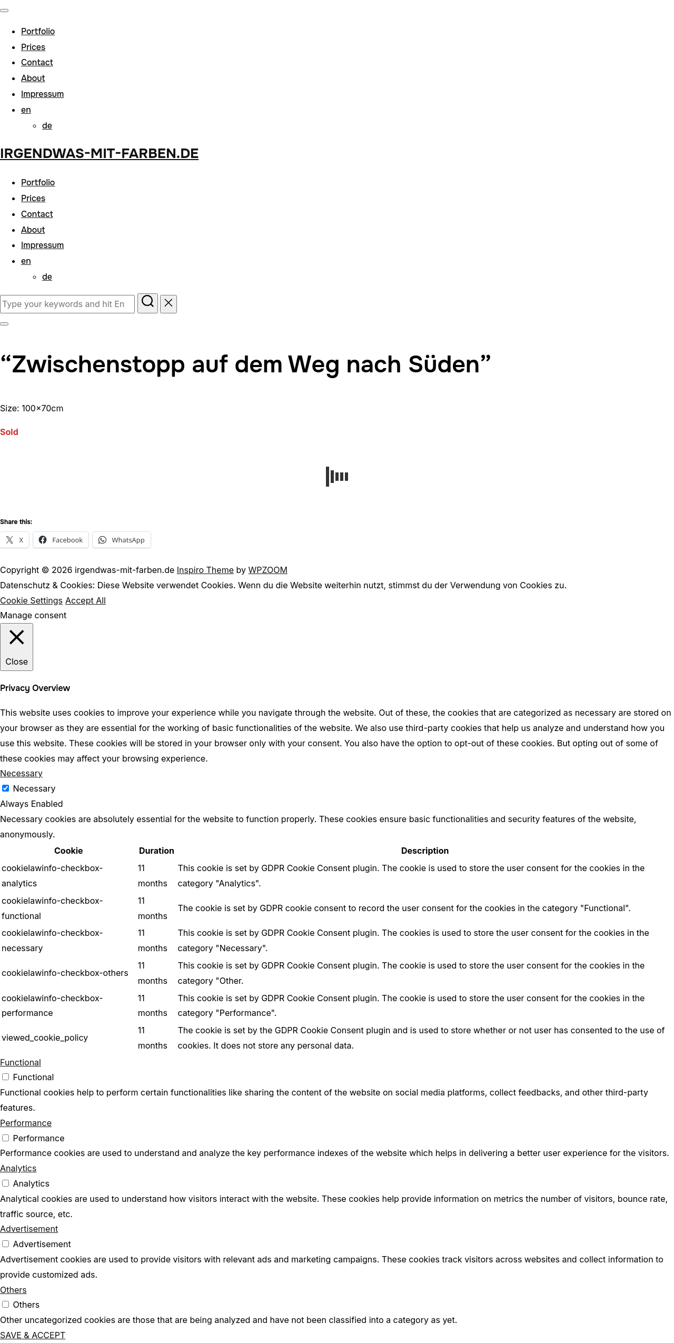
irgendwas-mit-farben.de (99, 153)
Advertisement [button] (29, 1228)
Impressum (42, 94)
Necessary (34, 788)
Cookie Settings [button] (31, 600)
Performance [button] (26, 1123)
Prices (33, 47)
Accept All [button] (85, 600)
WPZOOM (267, 570)
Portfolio (38, 31)
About (33, 78)
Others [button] (13, 1290)
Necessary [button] (21, 773)
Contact (37, 62)
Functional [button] (20, 1062)
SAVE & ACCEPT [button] (32, 1335)
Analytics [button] (18, 1168)
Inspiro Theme (205, 570)
